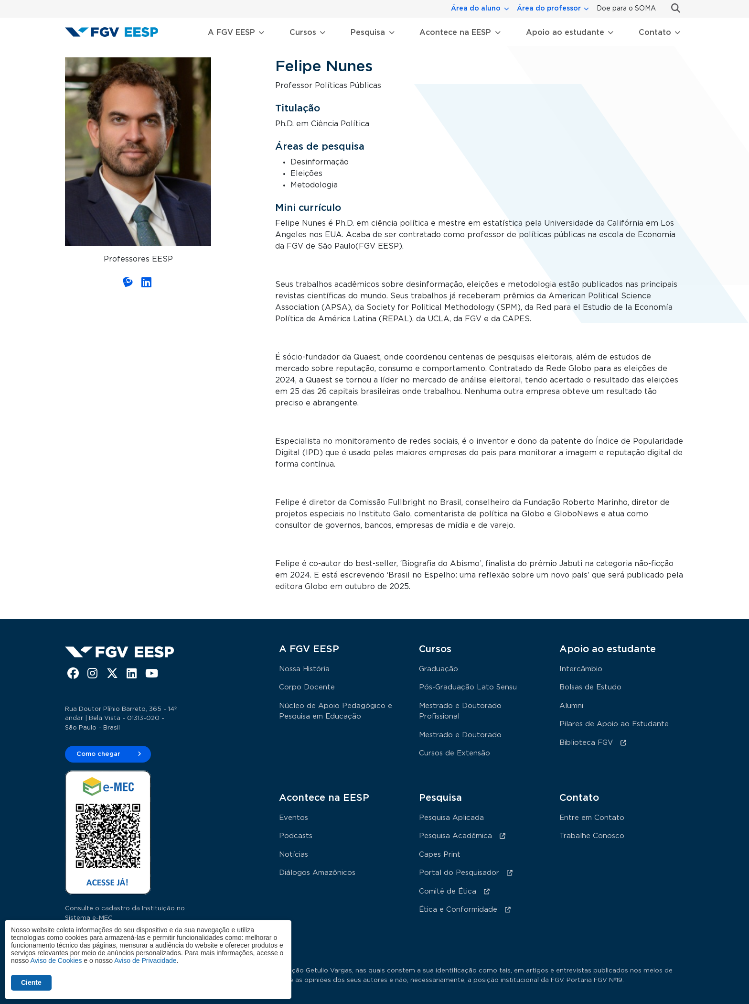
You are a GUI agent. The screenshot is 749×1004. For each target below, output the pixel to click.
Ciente (31, 982)
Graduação (438, 669)
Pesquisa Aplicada (451, 817)
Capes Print (439, 854)
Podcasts (295, 836)
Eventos (293, 817)
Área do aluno (476, 8)
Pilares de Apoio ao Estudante (614, 724)
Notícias (293, 854)
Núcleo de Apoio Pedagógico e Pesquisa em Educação (335, 711)
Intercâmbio (580, 669)
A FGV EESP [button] (231, 32)
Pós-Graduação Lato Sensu (468, 687)
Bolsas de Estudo (590, 687)
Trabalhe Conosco (591, 836)
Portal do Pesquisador (459, 872)
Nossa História (304, 669)
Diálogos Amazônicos (317, 872)
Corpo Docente (307, 687)
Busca (672, 8)
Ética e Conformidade (458, 909)
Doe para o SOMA (626, 8)
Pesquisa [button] (368, 32)
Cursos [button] (302, 32)
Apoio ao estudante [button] (565, 32)
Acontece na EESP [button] (455, 32)
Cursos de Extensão (454, 753)
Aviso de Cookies (56, 960)
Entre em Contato (591, 817)
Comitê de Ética (447, 891)
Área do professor (549, 8)
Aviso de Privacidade (145, 960)
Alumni (571, 705)
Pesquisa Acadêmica (455, 836)
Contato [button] (655, 32)
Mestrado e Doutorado (460, 735)
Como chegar (98, 754)
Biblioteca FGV (586, 742)
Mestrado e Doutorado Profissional (460, 711)
